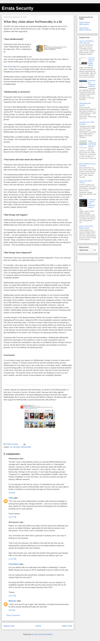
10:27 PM (12, 517)
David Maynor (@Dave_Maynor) (85, 29)
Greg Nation (14, 564)
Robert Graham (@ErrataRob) (84, 23)
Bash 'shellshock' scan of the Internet (92, 144)
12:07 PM (12, 596)
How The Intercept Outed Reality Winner (91, 61)
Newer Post (9, 626)
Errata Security (17, 8)
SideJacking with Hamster (85, 104)
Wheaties (12, 601)
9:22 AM (12, 610)
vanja (11, 498)
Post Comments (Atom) (43, 634)
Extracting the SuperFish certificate (91, 83)
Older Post (67, 626)
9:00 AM (12, 493)
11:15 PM (12, 559)
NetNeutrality (26, 447)
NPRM (9, 67)
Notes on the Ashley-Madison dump (86, 227)
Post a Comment (13, 615)
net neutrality (15, 447)
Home (38, 626)
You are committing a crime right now (86, 42)
